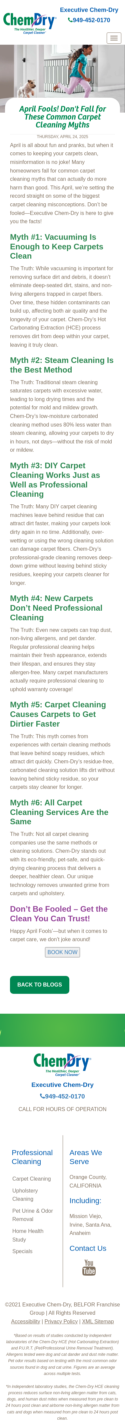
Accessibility (25, 1321)
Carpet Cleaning (31, 1179)
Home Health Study (27, 1235)
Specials (22, 1251)
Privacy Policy (61, 1321)
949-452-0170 (89, 20)
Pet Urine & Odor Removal (32, 1215)
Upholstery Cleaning (25, 1195)
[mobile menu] (114, 38)
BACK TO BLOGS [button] (39, 985)
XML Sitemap (98, 1321)
